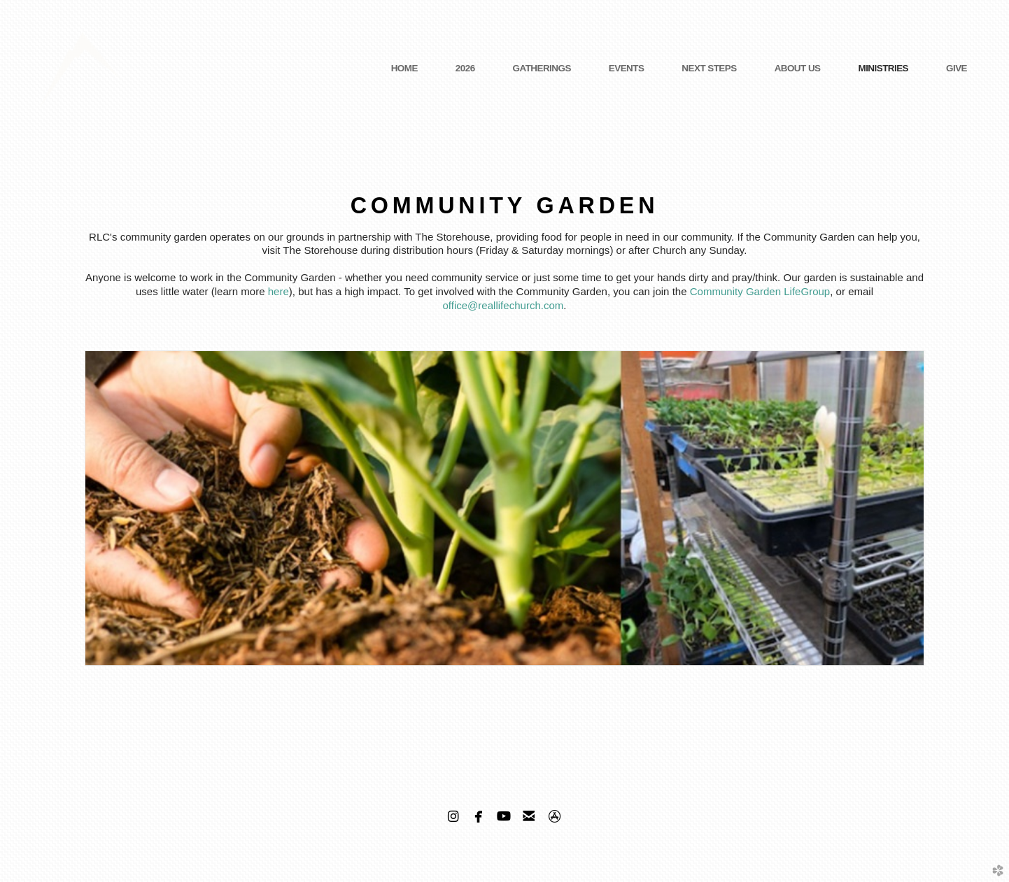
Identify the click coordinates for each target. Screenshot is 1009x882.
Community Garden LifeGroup (760, 291)
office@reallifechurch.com (502, 305)
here (278, 291)
